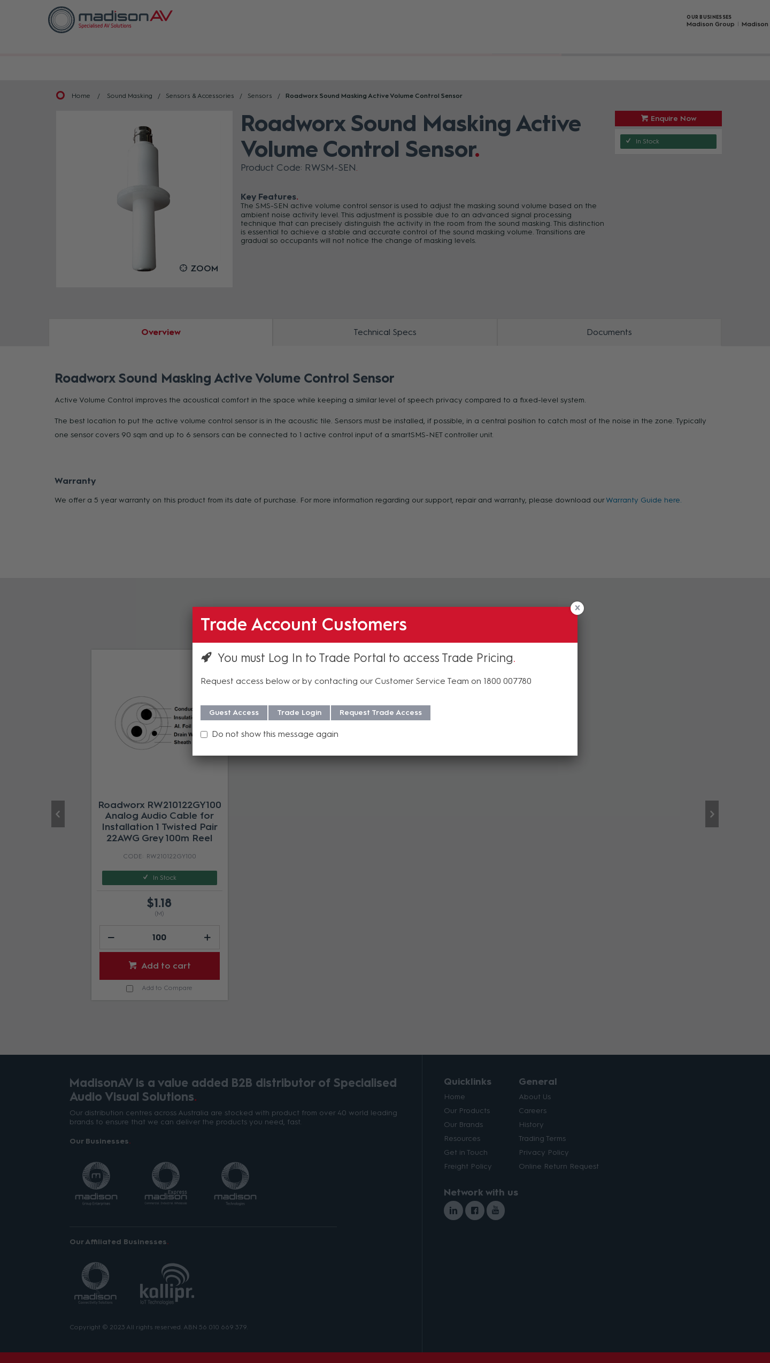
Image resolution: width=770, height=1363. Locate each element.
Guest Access (234, 712)
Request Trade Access (381, 712)
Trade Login (299, 712)
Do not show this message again (275, 734)
